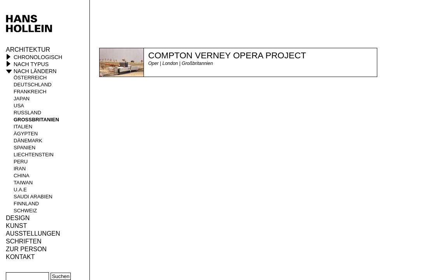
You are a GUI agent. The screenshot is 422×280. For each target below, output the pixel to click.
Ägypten (26, 133)
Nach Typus (31, 64)
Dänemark (28, 141)
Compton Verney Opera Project (227, 55)
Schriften (24, 241)
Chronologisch (38, 57)
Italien (23, 127)
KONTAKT (20, 257)
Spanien (24, 147)
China (21, 175)
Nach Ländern (35, 71)
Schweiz (25, 211)
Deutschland (33, 85)
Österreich (30, 77)
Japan (22, 99)
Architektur (28, 49)
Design (18, 218)
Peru (21, 161)
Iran (20, 169)
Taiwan (23, 183)
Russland (27, 113)
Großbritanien (36, 119)
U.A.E (20, 189)
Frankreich (30, 91)
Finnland (26, 203)
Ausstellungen (33, 233)
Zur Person (26, 249)
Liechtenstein (34, 155)
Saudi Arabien (33, 197)
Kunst (16, 225)
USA (19, 105)
